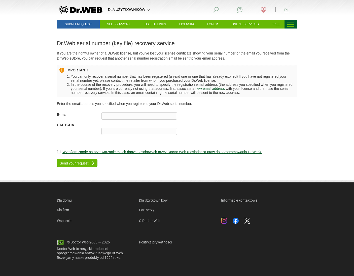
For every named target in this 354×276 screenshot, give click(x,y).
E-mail (62, 115)
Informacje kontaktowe (239, 200)
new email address (210, 89)
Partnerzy (146, 210)
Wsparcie (64, 221)
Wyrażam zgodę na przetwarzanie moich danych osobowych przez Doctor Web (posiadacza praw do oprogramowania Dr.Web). (162, 152)
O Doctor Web (149, 221)
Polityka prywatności (155, 242)
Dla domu (64, 200)
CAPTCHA (65, 125)
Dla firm (63, 210)
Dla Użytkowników (153, 200)
